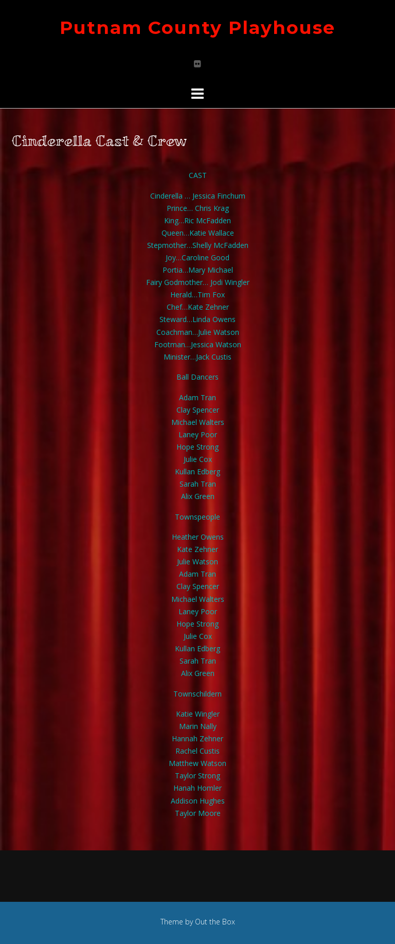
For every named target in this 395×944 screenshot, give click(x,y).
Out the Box (215, 922)
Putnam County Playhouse (197, 27)
